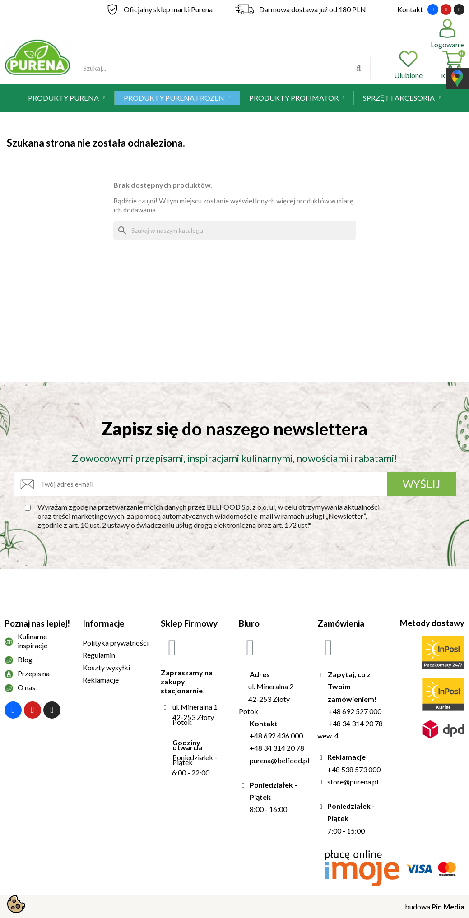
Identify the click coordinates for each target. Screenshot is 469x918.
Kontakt (410, 9)
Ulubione (408, 64)
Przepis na (34, 673)
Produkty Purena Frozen (177, 98)
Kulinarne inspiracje (32, 641)
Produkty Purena (66, 98)
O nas (26, 687)
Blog (25, 659)
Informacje (104, 623)
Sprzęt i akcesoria (402, 98)
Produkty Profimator (297, 98)
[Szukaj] (234, 230)
